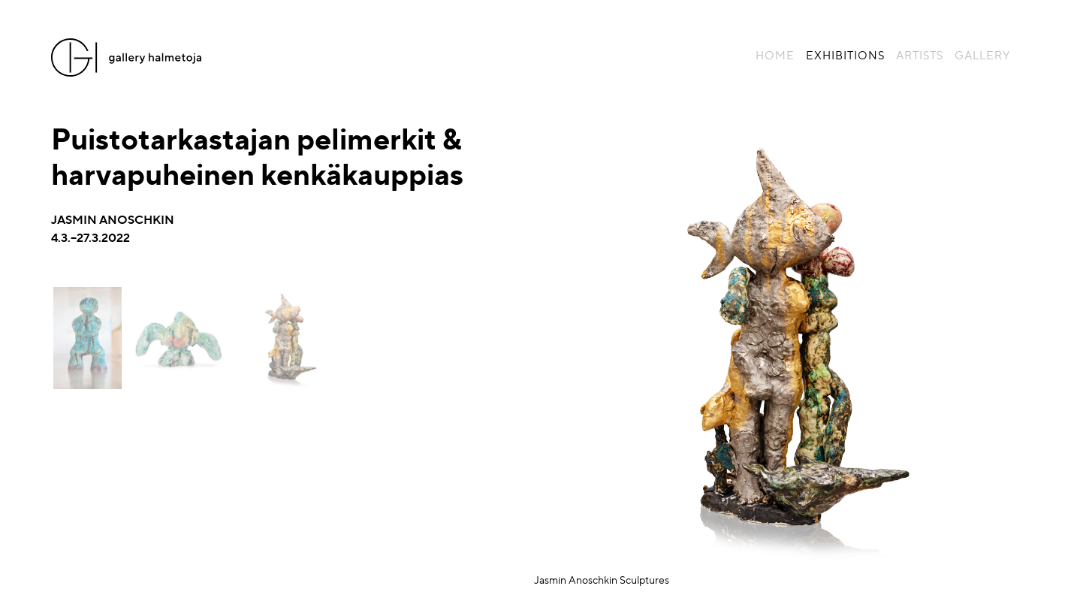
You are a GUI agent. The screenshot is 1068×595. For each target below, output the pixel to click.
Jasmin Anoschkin (112, 218)
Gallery (983, 54)
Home (775, 54)
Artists (919, 54)
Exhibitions (845, 54)
